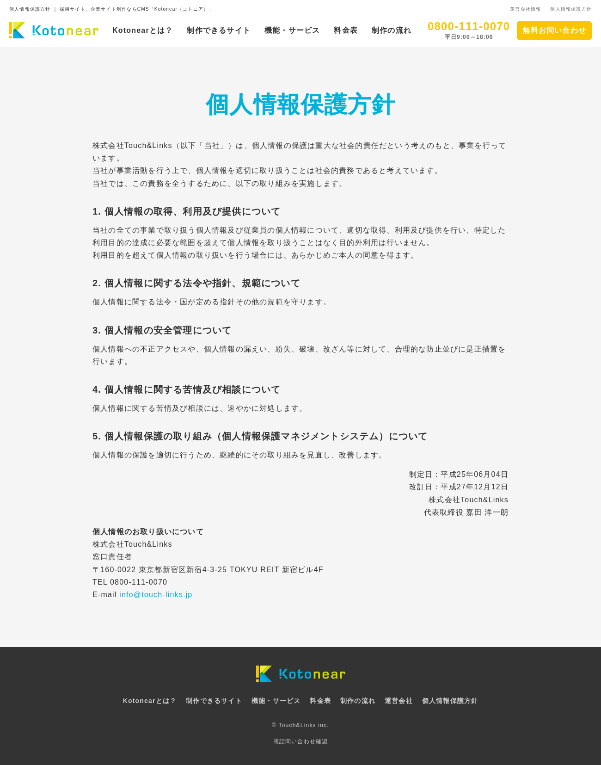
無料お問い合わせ (554, 30)
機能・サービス (292, 30)
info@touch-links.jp (155, 594)
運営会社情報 (525, 9)
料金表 (346, 30)
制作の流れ (391, 30)
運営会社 (399, 700)
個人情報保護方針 (571, 9)
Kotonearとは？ (142, 30)
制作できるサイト (219, 30)
